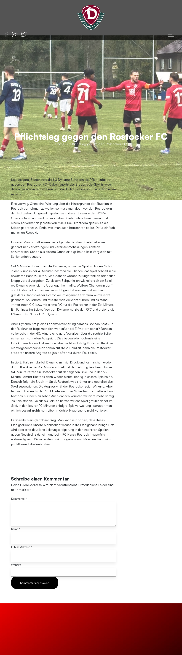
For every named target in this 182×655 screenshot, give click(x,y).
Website (16, 564)
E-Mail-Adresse (21, 547)
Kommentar (19, 498)
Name (15, 529)
